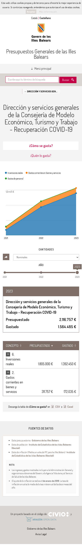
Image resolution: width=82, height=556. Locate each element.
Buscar (65, 79)
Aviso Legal (41, 534)
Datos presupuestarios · (35, 440)
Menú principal (42, 68)
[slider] (77, 272)
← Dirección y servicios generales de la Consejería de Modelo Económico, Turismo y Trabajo (42, 91)
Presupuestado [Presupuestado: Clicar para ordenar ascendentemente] (40, 346)
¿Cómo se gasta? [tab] (41, 146)
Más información (48, 11)
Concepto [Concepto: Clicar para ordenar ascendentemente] (12, 346)
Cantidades (46, 249)
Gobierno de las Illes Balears (41, 32)
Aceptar (31, 11)
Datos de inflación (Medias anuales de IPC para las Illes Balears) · (43, 454)
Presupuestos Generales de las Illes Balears (41, 54)
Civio (58, 514)
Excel (70, 406)
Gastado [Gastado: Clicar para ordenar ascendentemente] (67, 346)
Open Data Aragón (41, 519)
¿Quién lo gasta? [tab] (40, 155)
